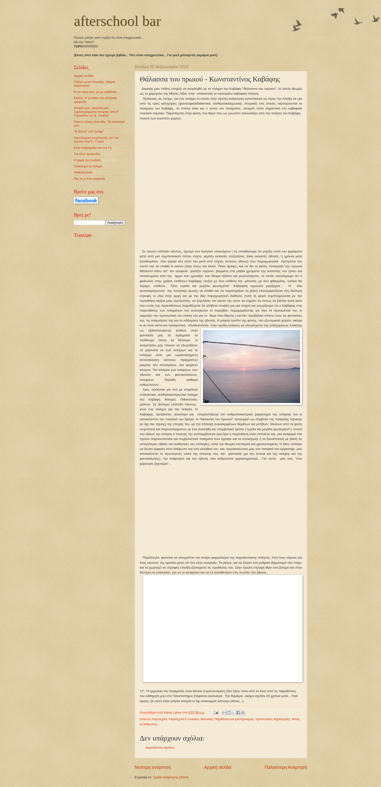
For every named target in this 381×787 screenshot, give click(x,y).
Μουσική (207, 719)
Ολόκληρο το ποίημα (88, 166)
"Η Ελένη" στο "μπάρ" (89, 131)
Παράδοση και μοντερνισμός (234, 719)
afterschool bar (117, 21)
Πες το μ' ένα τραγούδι (89, 178)
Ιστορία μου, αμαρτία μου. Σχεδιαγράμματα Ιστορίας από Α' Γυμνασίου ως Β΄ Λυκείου (96, 111)
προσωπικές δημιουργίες (272, 719)
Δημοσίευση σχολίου (160, 747)
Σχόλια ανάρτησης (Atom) (171, 777)
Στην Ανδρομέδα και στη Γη (93, 148)
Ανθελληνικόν (83, 172)
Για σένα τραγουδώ (87, 154)
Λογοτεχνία (159, 719)
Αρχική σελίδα (217, 767)
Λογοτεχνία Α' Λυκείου (184, 719)
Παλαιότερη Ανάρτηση (286, 767)
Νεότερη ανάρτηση (153, 767)
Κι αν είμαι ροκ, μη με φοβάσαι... (96, 92)
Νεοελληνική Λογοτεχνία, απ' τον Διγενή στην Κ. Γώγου (96, 139)
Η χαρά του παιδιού (87, 160)
